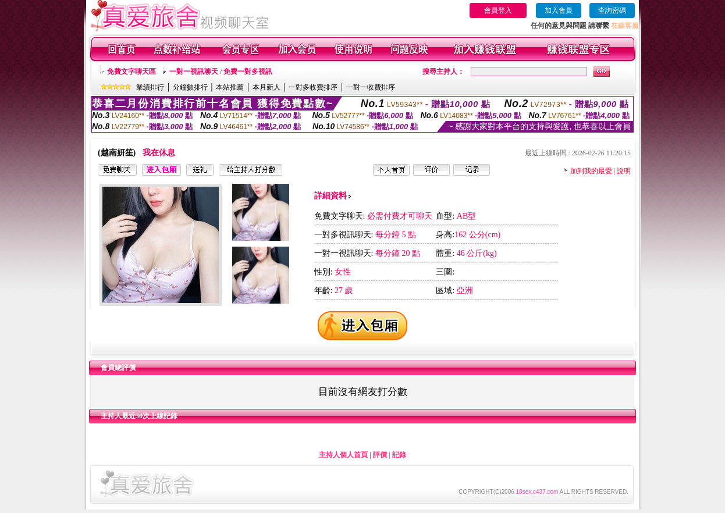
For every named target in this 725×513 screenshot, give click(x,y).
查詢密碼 (612, 10)
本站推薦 (230, 87)
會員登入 (498, 10)
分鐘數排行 (190, 87)
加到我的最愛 (591, 171)
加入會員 (559, 10)
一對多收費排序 (313, 87)
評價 (380, 455)
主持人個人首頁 (343, 455)
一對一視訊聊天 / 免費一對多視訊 (220, 71)
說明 (624, 171)
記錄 (399, 455)
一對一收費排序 (370, 87)
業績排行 (150, 87)
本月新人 (266, 87)
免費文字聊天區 (131, 71)
